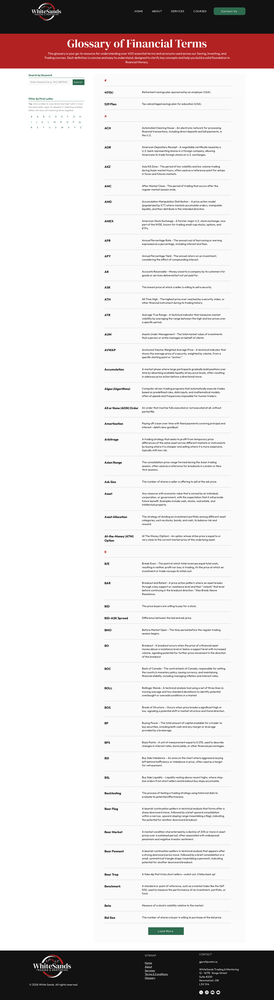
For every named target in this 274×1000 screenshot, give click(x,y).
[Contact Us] (229, 11)
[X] (201, 992)
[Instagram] (207, 992)
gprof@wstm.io (208, 961)
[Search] (78, 82)
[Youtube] (218, 992)
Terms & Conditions (156, 974)
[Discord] (212, 992)
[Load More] (166, 931)
